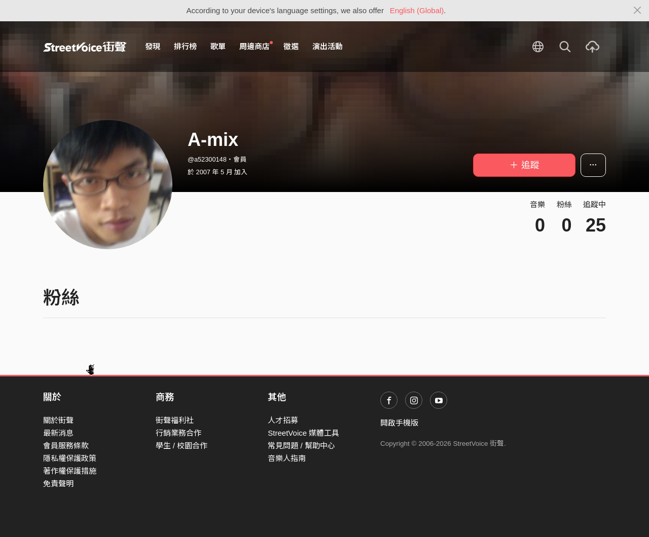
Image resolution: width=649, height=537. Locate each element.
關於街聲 (58, 420)
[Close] (637, 11)
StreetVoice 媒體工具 (303, 433)
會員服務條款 (66, 445)
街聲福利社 (175, 420)
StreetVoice (85, 47)
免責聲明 (58, 483)
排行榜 (185, 46)
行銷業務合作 (178, 433)
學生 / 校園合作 (182, 445)
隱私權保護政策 (69, 458)
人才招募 (283, 420)
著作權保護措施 (69, 471)
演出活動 (327, 46)
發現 (152, 46)
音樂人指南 (287, 458)
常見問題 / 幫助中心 (301, 445)
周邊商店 (256, 46)
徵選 (291, 46)
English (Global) (417, 10)
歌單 (218, 46)
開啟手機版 (399, 422)
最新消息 (58, 433)
